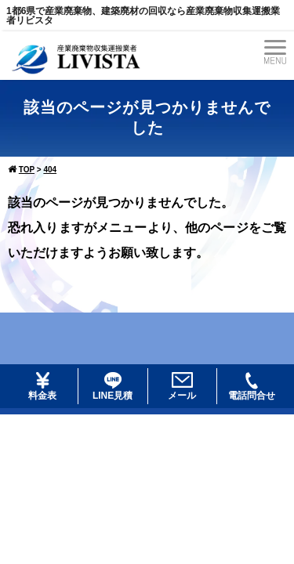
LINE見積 (112, 386)
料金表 (42, 386)
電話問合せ (251, 386)
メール (182, 386)
